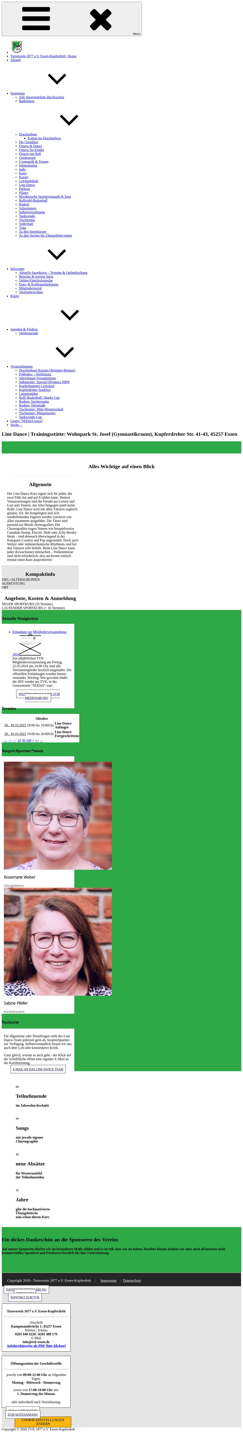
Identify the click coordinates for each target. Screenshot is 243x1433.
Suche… (16, 425)
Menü (71, 18)
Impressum (108, 1280)
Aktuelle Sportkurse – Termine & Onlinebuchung (53, 272)
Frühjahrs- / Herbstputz (35, 374)
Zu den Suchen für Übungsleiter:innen (45, 235)
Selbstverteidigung (32, 212)
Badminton (26, 101)
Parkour (24, 189)
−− (10, 740)
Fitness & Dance (30, 146)
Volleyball (26, 224)
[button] (40, 580)
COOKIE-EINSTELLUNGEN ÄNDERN (43, 1422)
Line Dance (27, 185)
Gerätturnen (27, 158)
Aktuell (15, 60)
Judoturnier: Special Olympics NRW (44, 382)
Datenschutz (132, 1280)
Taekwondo (27, 216)
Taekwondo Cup (30, 417)
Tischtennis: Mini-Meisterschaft (41, 409)
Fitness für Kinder (31, 150)
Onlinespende (28, 333)
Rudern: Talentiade (32, 405)
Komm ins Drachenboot (44, 138)
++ (37, 740)
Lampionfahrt (28, 394)
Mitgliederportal (30, 288)
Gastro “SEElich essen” (26, 421)
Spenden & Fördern (56, 329)
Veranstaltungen (53, 366)
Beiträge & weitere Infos (36, 276)
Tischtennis (27, 220)
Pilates (23, 193)
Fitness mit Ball (30, 154)
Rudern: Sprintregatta (34, 401)
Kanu (23, 173)
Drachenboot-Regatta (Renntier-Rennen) (47, 370)
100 (28, 740)
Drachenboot (60, 134)
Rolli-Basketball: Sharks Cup (39, 397)
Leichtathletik (28, 181)
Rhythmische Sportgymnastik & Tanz (45, 196)
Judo (22, 169)
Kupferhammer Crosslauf (36, 386)
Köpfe (14, 296)
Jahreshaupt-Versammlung (37, 378)
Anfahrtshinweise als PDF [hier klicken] (36, 1346)
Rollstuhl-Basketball (33, 200)
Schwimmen (27, 208)
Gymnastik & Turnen (33, 161)
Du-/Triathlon (28, 142)
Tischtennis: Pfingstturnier (37, 413)
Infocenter (49, 269)
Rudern (24, 204)
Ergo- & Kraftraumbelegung (38, 284)
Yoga (22, 228)
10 (19, 740)
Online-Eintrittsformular (36, 280)
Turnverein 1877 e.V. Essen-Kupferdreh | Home (43, 56)
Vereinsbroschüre (31, 292)
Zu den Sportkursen (32, 231)
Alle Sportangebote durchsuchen (41, 97)
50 (23, 740)
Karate (23, 177)
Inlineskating (28, 165)
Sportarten (50, 93)
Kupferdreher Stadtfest (35, 390)
